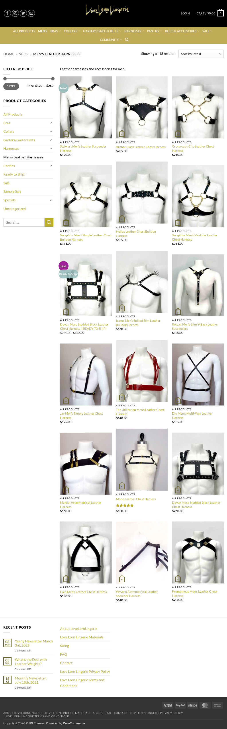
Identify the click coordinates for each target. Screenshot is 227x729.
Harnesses (134, 31)
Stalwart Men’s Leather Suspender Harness (83, 148)
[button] (185, 13)
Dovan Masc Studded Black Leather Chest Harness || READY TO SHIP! (84, 326)
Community (111, 40)
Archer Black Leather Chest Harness (141, 147)
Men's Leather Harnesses (23, 157)
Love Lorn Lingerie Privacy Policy (85, 671)
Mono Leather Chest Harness (136, 499)
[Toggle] (50, 122)
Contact (66, 663)
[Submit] (49, 222)
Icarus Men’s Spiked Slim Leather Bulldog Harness (138, 323)
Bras (55, 31)
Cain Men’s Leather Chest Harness (83, 592)
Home (8, 54)
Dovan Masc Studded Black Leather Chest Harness (196, 505)
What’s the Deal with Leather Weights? (31, 661)
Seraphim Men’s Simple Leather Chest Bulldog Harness (86, 237)
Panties (154, 31)
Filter (11, 86)
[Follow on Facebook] (7, 13)
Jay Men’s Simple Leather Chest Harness (81, 415)
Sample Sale (12, 191)
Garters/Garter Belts (102, 31)
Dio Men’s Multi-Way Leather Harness (192, 415)
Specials (9, 200)
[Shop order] (201, 54)
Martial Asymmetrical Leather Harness (80, 505)
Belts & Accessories (182, 31)
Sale (207, 31)
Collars (72, 31)
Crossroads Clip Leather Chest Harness (193, 148)
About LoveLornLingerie (78, 628)
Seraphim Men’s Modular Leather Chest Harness (194, 237)
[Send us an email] (31, 13)
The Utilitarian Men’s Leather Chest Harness (140, 412)
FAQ (63, 654)
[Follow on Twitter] (23, 13)
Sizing (64, 645)
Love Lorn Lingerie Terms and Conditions (82, 683)
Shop (24, 54)
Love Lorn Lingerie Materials (81, 637)
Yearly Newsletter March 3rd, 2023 (34, 643)
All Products (24, 31)
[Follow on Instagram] (15, 13)
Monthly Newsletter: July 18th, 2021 (31, 680)
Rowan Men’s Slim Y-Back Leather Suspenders (195, 326)
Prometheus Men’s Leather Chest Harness (194, 593)
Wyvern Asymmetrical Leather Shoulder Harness (137, 594)
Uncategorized (14, 208)
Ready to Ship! (14, 174)
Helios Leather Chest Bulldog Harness (136, 234)
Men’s (42, 31)
